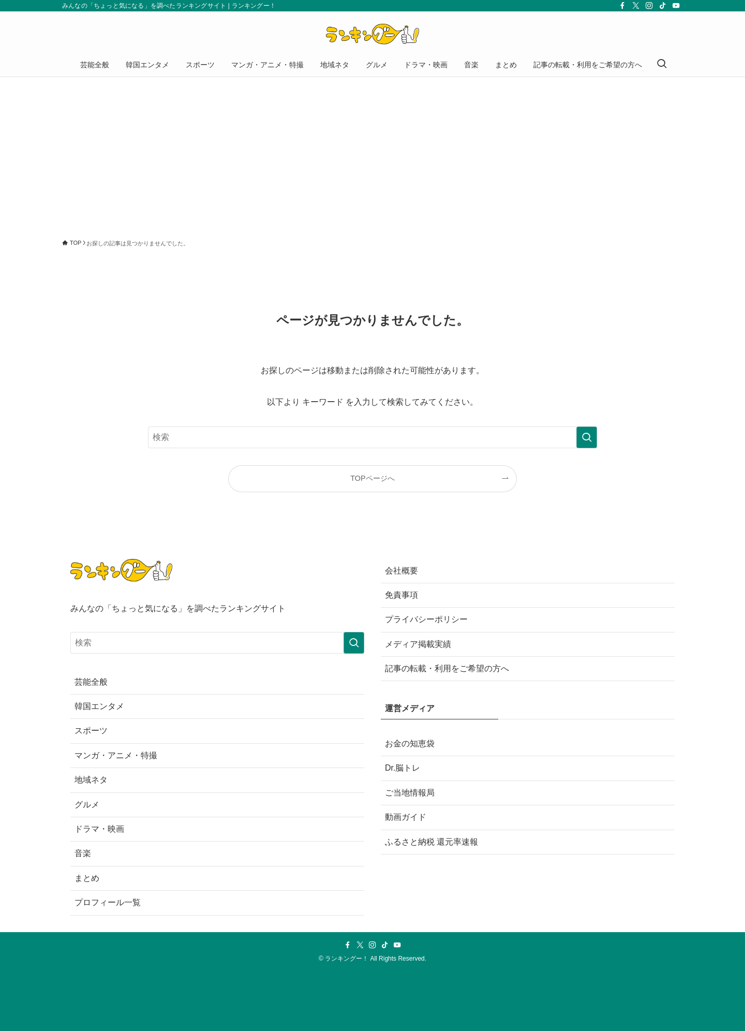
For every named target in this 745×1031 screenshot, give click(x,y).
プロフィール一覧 (107, 902)
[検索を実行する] (586, 437)
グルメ (86, 804)
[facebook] (622, 5)
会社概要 (401, 570)
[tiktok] (662, 5)
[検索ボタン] (661, 65)
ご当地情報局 (410, 792)
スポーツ (91, 730)
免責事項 (401, 595)
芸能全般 (91, 681)
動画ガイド (405, 817)
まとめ (86, 878)
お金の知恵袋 (410, 743)
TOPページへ (372, 478)
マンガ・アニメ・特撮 (115, 755)
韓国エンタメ (99, 706)
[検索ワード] (372, 437)
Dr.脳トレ (402, 767)
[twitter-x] (636, 5)
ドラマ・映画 (99, 828)
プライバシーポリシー (426, 619)
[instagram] (649, 5)
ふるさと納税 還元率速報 (431, 841)
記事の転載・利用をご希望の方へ (447, 668)
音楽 (82, 853)
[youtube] (676, 5)
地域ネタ (91, 779)
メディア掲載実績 (418, 644)
